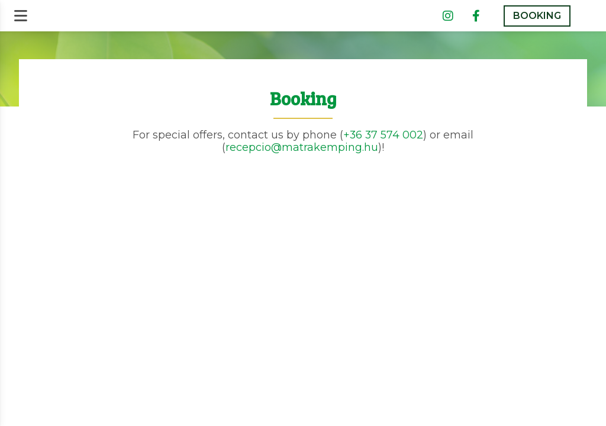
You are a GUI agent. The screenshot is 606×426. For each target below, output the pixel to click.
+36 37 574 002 (383, 134)
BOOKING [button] (537, 15)
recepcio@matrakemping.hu (301, 147)
